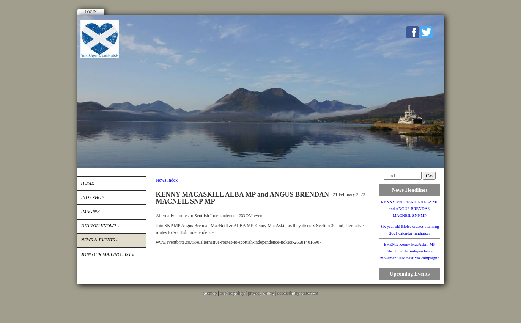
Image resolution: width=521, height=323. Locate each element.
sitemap (210, 293)
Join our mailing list (107, 254)
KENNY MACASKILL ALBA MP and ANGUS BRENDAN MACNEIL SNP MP (410, 208)
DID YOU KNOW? (100, 226)
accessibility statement (297, 293)
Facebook (412, 32)
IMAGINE (90, 211)
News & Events (99, 240)
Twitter (426, 32)
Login (91, 11)
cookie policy (232, 293)
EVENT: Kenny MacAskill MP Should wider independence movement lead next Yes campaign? (409, 251)
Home (87, 183)
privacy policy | (262, 293)
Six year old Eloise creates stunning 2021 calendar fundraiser (409, 229)
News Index (167, 180)
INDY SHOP (92, 197)
